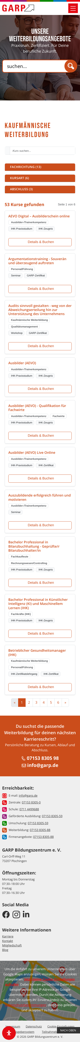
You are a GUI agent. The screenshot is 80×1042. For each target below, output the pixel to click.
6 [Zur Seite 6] (58, 702)
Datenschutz (34, 1026)
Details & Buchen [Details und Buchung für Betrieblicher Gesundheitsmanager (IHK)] (41, 687)
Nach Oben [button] (68, 1030)
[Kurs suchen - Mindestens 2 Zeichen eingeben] (42, 151)
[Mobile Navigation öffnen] (73, 8)
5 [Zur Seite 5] (51, 702)
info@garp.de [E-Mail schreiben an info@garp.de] (40, 765)
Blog (5, 950)
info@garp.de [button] (28, 796)
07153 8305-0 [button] (31, 802)
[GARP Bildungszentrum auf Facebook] (6, 914)
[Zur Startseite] (18, 8)
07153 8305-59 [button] (52, 816)
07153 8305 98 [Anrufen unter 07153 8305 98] (40, 758)
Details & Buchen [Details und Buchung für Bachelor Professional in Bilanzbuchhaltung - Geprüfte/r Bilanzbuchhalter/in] (41, 583)
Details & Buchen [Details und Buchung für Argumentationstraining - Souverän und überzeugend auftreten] (41, 289)
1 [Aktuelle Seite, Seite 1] (22, 702)
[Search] (36, 66)
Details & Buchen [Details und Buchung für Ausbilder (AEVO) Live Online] (41, 478)
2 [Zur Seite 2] (29, 702)
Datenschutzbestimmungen (25, 1005)
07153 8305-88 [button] (40, 830)
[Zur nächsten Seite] (65, 702)
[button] (40, 167)
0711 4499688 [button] (29, 809)
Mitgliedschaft (12, 945)
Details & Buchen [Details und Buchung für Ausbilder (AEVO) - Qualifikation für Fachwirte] (41, 436)
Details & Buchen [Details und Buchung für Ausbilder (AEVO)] (41, 389)
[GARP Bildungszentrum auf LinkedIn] (26, 914)
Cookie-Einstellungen (60, 1026)
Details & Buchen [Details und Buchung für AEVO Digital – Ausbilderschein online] (41, 242)
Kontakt (7, 941)
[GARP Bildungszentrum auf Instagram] (16, 914)
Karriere (7, 936)
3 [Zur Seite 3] (36, 702)
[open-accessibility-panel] (9, 1033)
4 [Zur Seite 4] (44, 702)
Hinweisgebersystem (20, 1032)
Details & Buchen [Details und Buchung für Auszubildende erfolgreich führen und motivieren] (41, 525)
